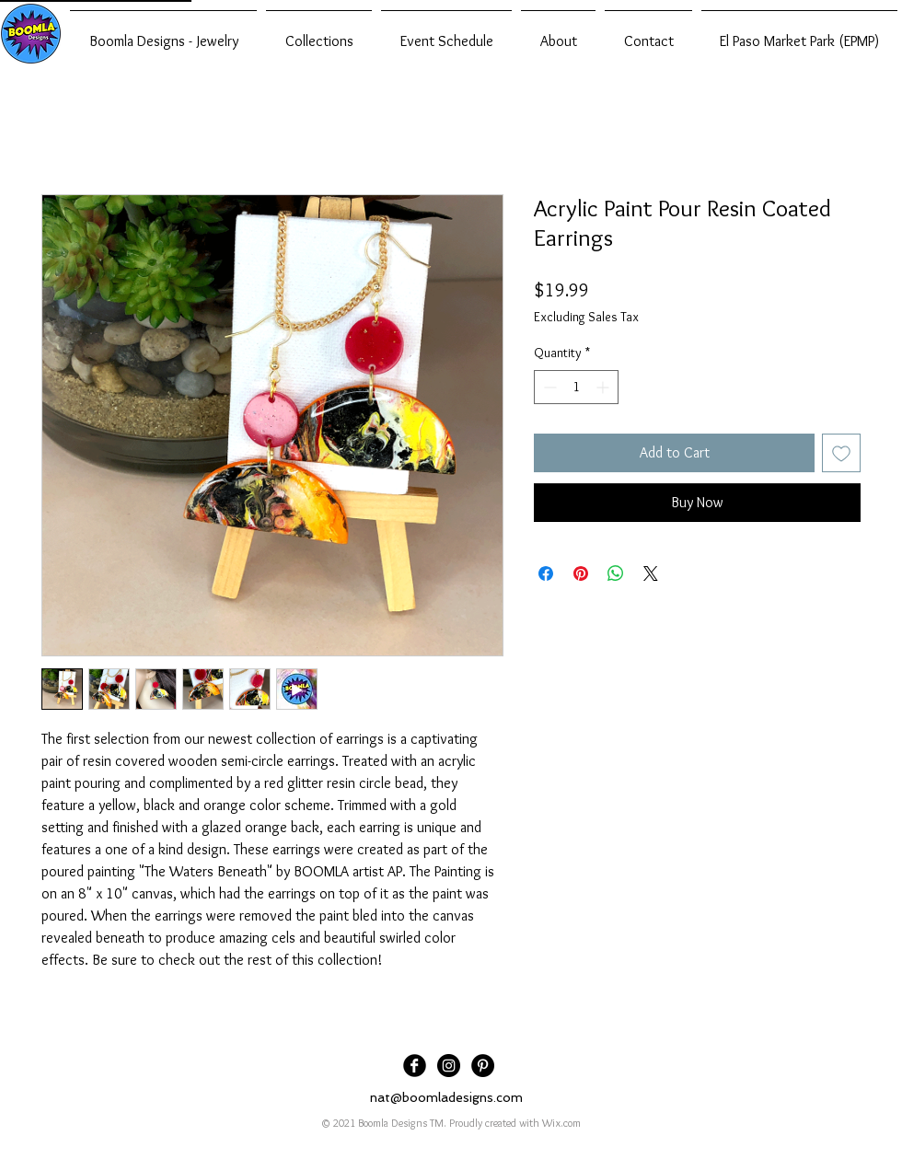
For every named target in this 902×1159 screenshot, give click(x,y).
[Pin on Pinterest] (581, 573)
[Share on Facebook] (546, 573)
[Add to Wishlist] (841, 453)
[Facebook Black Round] (414, 1065)
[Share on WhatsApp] (616, 573)
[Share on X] (651, 573)
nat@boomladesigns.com (446, 1097)
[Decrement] (548, 387)
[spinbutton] (576, 387)
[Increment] (604, 387)
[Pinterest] (482, 1065)
